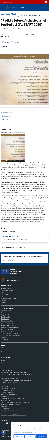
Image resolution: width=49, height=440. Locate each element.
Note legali (4, 407)
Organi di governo (6, 288)
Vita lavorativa (5, 339)
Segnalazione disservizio (8, 390)
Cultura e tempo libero (7, 323)
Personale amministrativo (8, 298)
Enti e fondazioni (6, 294)
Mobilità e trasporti (6, 331)
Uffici (2, 292)
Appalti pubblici (5, 317)
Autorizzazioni (5, 319)
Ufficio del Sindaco (10, 236)
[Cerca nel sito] (44, 7)
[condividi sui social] (5, 42)
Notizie (3, 348)
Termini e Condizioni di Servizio (10, 413)
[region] (30, 431)
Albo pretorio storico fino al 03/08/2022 (13, 398)
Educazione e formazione (8, 325)
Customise (19, 436)
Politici (3, 296)
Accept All (41, 436)
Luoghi (3, 360)
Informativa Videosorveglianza (10, 405)
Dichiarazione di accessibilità (9, 411)
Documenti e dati (6, 300)
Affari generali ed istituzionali (9, 379)
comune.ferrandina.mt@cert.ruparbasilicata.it (17, 381)
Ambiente (4, 313)
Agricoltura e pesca (6, 311)
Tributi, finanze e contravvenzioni (11, 335)
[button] (3, 432)
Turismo (3, 337)
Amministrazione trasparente (9, 394)
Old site (3, 302)
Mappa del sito (5, 430)
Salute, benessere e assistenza (10, 333)
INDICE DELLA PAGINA (24, 112)
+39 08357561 (15, 383)
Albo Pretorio (5, 396)
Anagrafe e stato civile (7, 315)
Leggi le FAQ (4, 386)
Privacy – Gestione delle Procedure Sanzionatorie (15, 402)
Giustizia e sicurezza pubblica (9, 327)
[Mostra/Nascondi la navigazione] (2, 7)
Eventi (3, 362)
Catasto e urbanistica (7, 321)
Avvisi (3, 352)
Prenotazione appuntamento (9, 388)
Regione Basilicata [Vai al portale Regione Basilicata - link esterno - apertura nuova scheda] (7, 2)
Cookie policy (5, 409)
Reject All (30, 436)
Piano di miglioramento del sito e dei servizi (13, 415)
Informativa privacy (6, 400)
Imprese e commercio (7, 329)
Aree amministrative (7, 290)
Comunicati (4, 350)
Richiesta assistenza (7, 392)
